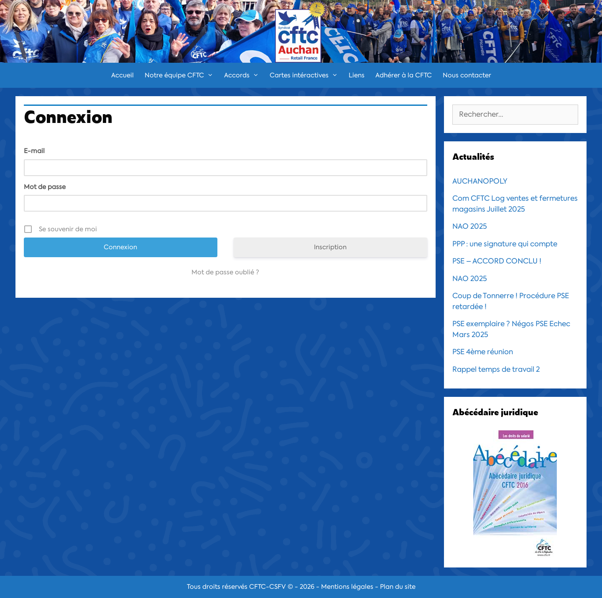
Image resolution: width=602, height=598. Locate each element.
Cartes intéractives (306, 75)
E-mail (34, 151)
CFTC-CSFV (267, 587)
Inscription (330, 247)
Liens (357, 75)
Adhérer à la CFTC (403, 75)
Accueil (122, 75)
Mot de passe (45, 187)
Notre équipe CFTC (182, 75)
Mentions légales (347, 587)
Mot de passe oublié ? (225, 272)
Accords (244, 75)
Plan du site (398, 587)
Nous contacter (467, 75)
